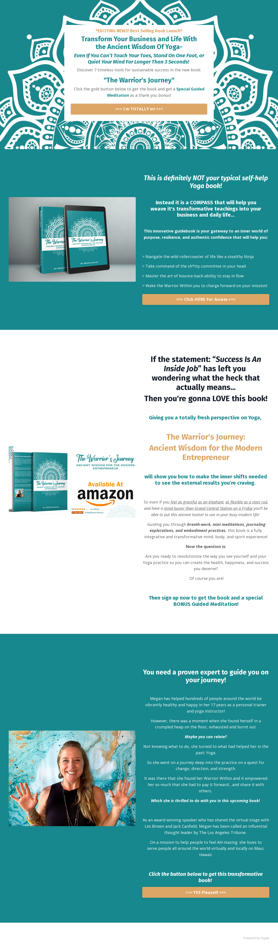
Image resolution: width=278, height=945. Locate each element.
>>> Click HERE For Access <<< (205, 299)
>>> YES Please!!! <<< (205, 892)
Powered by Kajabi (256, 938)
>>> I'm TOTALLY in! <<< (139, 108)
